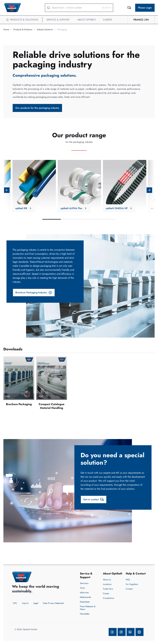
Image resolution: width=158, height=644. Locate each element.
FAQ (128, 579)
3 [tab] (88, 219)
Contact (129, 588)
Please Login (145, 7)
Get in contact (93, 499)
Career (106, 593)
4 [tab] (106, 219)
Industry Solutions (45, 29)
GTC (15, 603)
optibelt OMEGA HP (119, 208)
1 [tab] (51, 219)
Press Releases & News (87, 608)
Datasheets (85, 601)
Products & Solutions (22, 29)
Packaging (62, 29)
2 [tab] (70, 219)
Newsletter (84, 613)
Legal (35, 603)
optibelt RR (23, 208)
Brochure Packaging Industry (33, 292)
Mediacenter (85, 597)
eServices (84, 592)
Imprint (25, 603)
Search (106, 7)
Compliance (108, 598)
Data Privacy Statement (53, 603)
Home (6, 29)
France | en (141, 19)
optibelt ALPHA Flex (73, 208)
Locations (107, 584)
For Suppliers (132, 584)
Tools (82, 587)
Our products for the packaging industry (37, 108)
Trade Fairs (108, 588)
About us (107, 579)
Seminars (84, 583)
